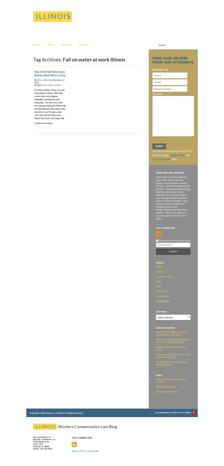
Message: (157, 93)
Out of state (161, 291)
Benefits (159, 272)
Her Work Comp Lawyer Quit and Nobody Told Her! (171, 363)
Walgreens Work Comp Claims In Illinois (171, 348)
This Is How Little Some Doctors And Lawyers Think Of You (173, 355)
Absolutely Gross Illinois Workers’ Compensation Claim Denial (171, 333)
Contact (84, 44)
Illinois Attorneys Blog (166, 387)
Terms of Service (161, 159)
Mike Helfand (43, 80)
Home (37, 44)
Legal (158, 286)
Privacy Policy (177, 155)
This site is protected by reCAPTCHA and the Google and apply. (172, 155)
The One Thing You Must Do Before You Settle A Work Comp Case (172, 340)
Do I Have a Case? (52, 85)
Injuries (159, 281)
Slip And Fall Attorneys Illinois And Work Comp (50, 73)
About (51, 44)
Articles (159, 267)
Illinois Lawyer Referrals (167, 392)
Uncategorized (162, 301)
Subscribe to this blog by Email (173, 240)
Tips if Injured (162, 296)
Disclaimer (93, 451)
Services (66, 44)
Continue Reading (43, 123)
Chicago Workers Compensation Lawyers (171, 380)
